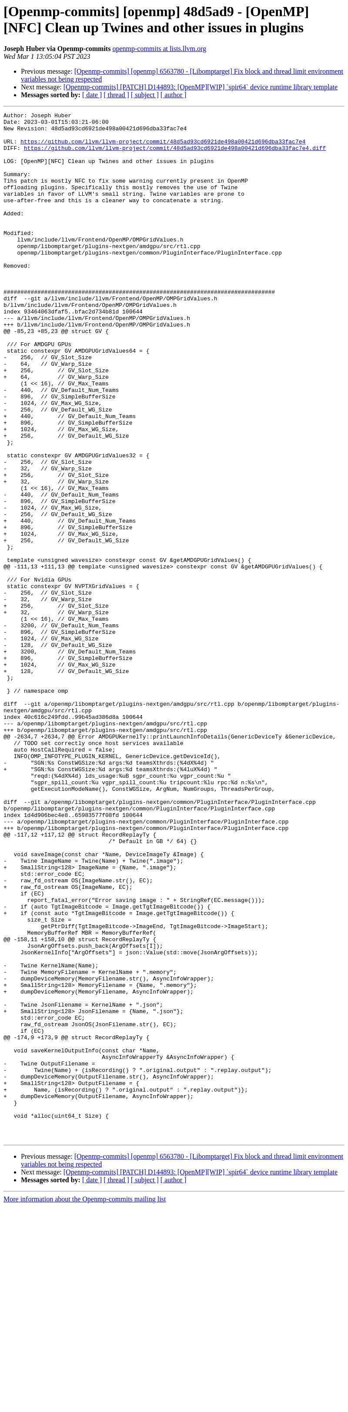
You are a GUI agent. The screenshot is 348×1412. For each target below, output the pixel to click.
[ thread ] (116, 95)
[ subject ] (145, 95)
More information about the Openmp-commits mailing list (84, 1404)
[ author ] (174, 95)
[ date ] (92, 95)
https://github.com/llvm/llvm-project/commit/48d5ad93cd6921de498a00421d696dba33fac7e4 (162, 148)
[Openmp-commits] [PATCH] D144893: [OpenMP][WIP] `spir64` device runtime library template (201, 87)
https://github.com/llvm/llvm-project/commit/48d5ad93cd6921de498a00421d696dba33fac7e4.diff (175, 156)
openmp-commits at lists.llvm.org (159, 48)
